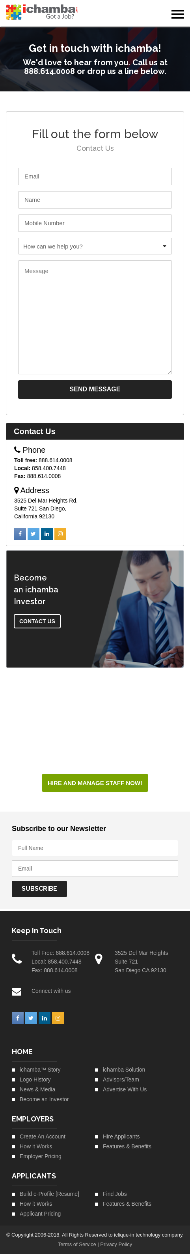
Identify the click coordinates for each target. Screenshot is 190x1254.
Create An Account (42, 1136)
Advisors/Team (121, 1079)
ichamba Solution (124, 1069)
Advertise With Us (125, 1089)
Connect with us (51, 991)
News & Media (37, 1089)
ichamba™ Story (40, 1069)
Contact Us (37, 621)
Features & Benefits (127, 1146)
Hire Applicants (121, 1136)
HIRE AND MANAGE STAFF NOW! (95, 783)
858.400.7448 (65, 961)
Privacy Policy (116, 1244)
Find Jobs (115, 1194)
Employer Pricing (40, 1156)
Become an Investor (44, 1099)
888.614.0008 (72, 953)
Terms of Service (77, 1244)
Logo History (35, 1079)
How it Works (36, 1146)
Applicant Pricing (40, 1213)
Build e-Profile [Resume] (49, 1194)
